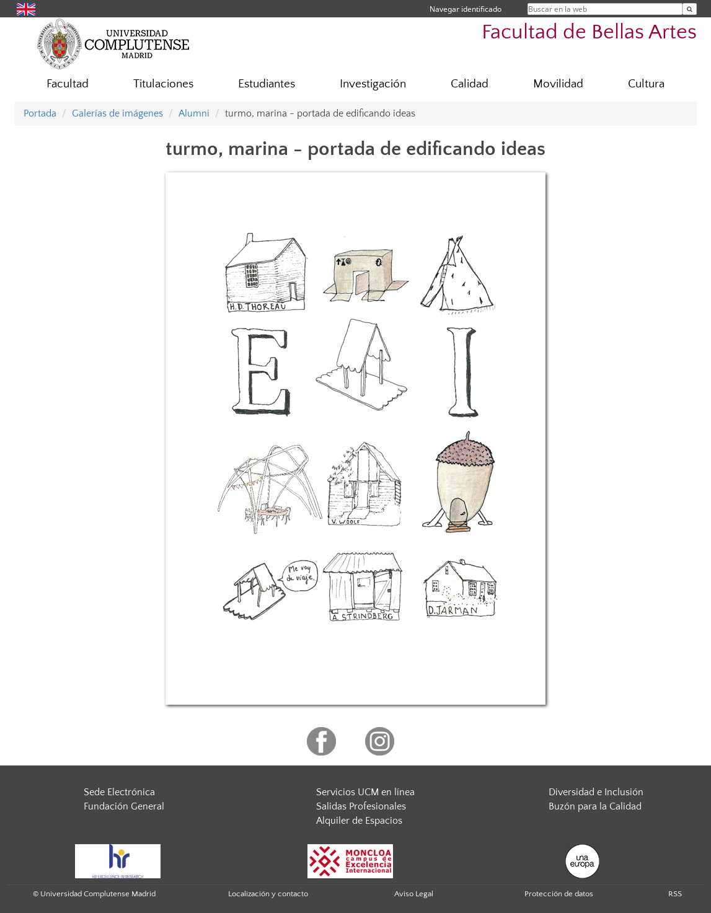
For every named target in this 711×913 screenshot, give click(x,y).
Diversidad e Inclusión (596, 792)
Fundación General (124, 806)
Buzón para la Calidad (595, 806)
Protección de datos (558, 893)
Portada (40, 113)
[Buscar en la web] (689, 9)
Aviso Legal (413, 893)
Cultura (646, 83)
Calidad (469, 83)
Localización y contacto (268, 893)
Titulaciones (163, 83)
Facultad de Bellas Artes (589, 32)
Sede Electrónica (119, 792)
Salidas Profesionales (361, 806)
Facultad (67, 83)
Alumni (194, 113)
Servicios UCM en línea (365, 792)
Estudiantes (266, 83)
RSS (675, 893)
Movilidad (558, 83)
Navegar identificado (465, 9)
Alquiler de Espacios (359, 820)
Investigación (373, 83)
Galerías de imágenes (117, 113)
